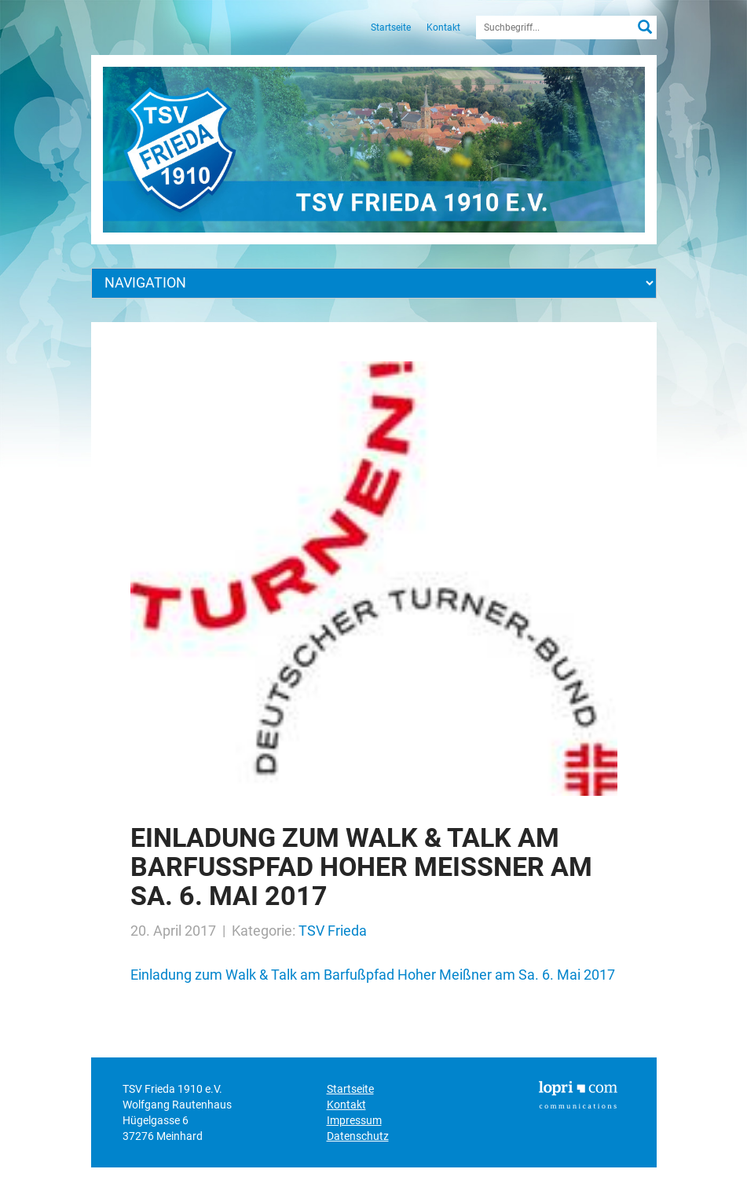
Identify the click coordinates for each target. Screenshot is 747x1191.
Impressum (354, 1120)
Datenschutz (358, 1136)
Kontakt (443, 27)
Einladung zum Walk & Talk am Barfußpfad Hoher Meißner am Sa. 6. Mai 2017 (372, 974)
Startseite (391, 27)
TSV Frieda (332, 930)
